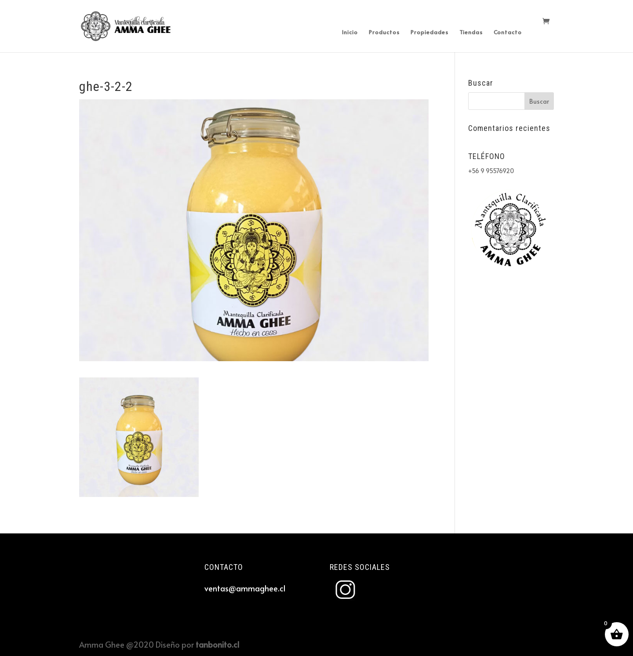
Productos (384, 32)
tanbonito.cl (217, 644)
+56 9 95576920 (491, 171)
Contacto (508, 32)
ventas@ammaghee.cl (244, 588)
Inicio (350, 32)
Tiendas (471, 32)
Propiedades (429, 32)
